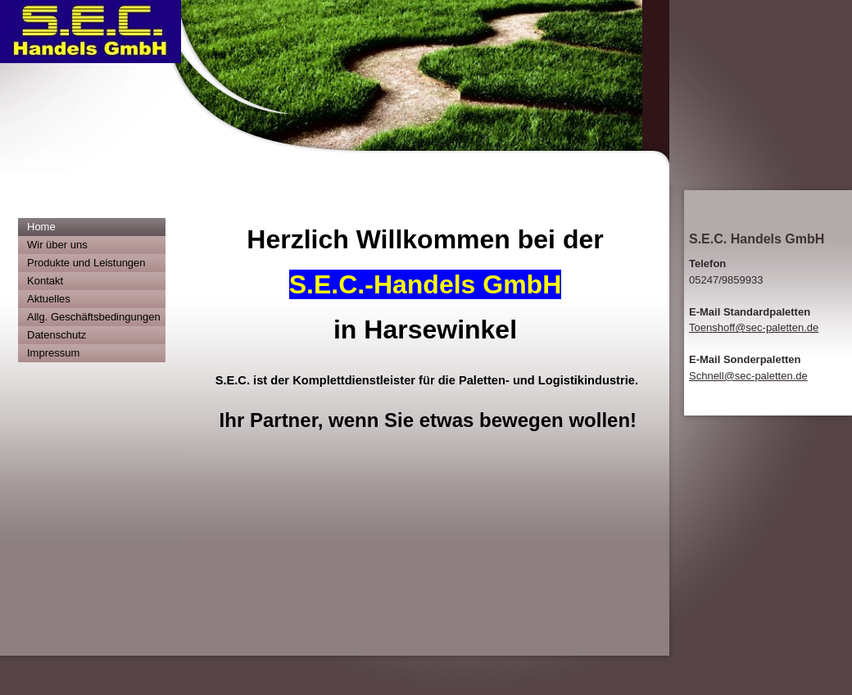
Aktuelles (48, 299)
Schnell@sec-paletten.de (748, 376)
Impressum (53, 353)
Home (41, 226)
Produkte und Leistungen (86, 263)
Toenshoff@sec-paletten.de (753, 327)
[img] (334, 92)
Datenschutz (56, 335)
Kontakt (45, 281)
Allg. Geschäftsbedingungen (94, 317)
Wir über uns (57, 244)
